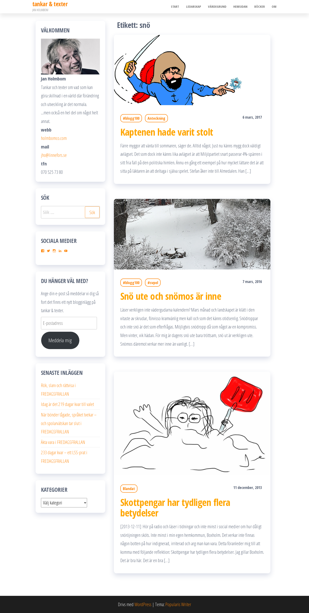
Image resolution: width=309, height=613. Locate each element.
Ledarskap (195, 7)
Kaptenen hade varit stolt (166, 131)
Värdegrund (219, 7)
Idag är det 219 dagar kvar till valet (67, 404)
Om (274, 7)
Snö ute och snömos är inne (170, 296)
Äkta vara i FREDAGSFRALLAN (63, 442)
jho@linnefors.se (54, 155)
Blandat (129, 488)
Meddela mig (60, 340)
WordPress (142, 604)
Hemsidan (242, 7)
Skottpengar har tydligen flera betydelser (175, 507)
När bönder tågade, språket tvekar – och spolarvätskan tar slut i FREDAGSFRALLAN (68, 423)
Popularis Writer (178, 604)
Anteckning (156, 118)
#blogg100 (131, 118)
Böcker (260, 7)
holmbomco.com (54, 138)
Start (178, 7)
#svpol (153, 282)
